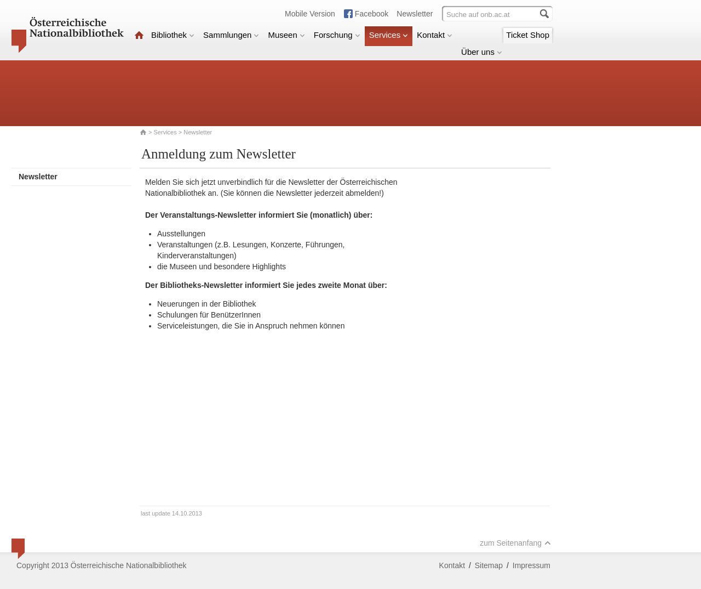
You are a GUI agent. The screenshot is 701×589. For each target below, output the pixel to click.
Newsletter (415, 13)
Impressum (531, 565)
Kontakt (434, 34)
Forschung (337, 34)
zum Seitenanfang (515, 543)
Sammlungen (231, 34)
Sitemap (489, 565)
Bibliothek (172, 34)
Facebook (371, 13)
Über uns (481, 51)
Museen (286, 34)
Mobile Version (310, 13)
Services (389, 34)
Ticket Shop (527, 34)
